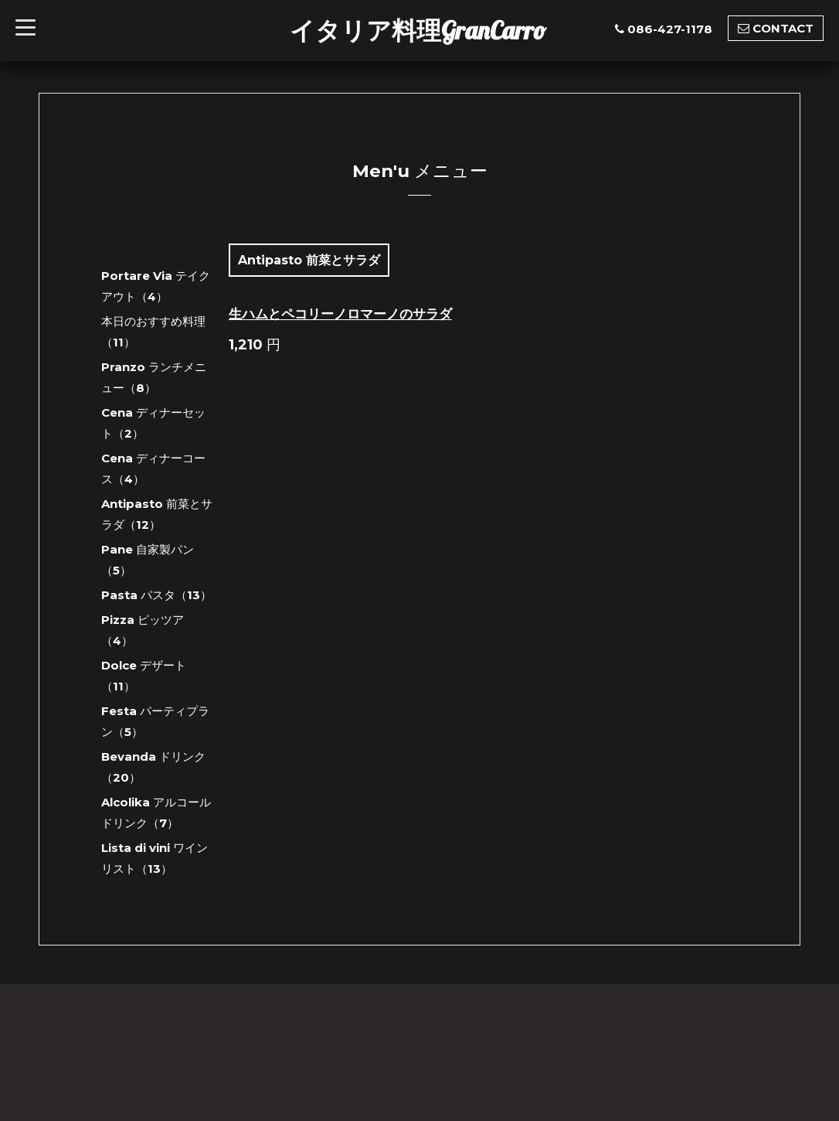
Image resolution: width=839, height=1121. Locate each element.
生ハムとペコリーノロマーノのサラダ (340, 314)
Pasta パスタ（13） (156, 595)
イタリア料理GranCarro (418, 30)
